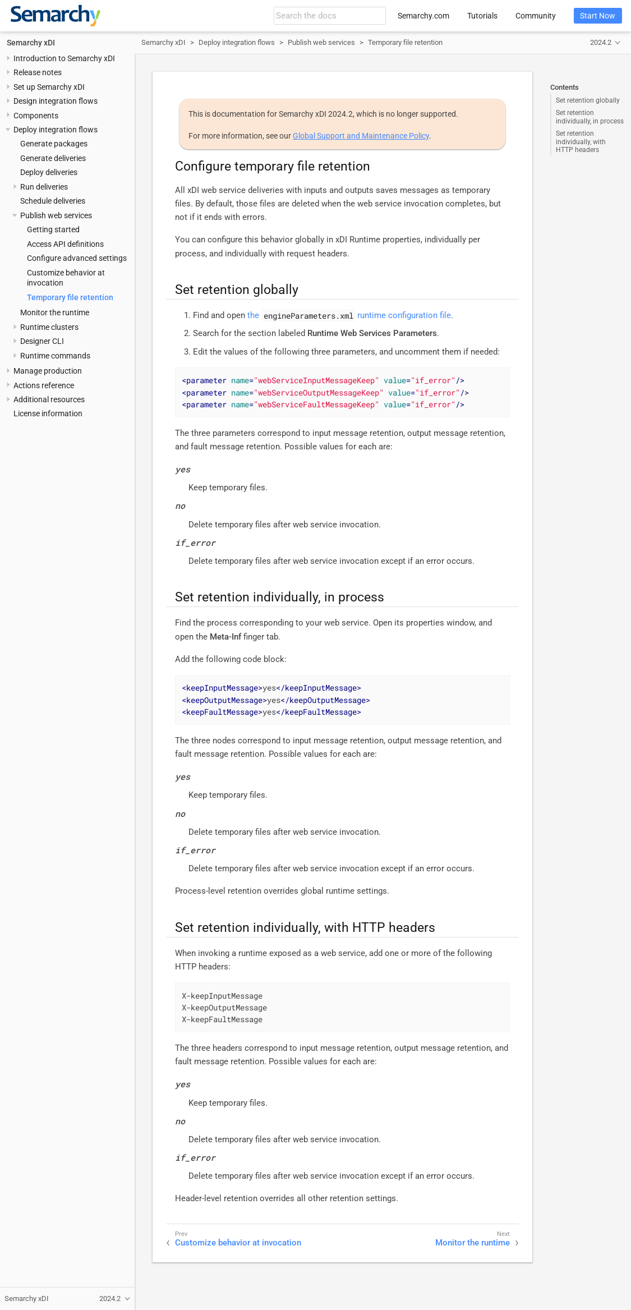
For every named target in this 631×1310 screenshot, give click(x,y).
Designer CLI (42, 341)
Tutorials (482, 15)
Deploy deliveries (48, 172)
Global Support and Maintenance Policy (361, 135)
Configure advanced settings (77, 258)
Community (535, 15)
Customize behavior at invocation (238, 1243)
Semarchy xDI (31, 42)
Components (35, 115)
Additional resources (49, 399)
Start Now (597, 15)
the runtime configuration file (349, 315)
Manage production (47, 370)
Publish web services (56, 215)
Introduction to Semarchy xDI (64, 58)
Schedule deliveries (52, 200)
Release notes (37, 72)
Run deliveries (44, 186)
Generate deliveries (53, 158)
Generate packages (53, 143)
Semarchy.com (423, 15)
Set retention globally (588, 100)
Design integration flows (55, 100)
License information (47, 413)
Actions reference (43, 385)
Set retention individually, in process (590, 117)
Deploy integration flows (55, 129)
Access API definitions (65, 244)
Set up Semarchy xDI (49, 86)
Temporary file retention (70, 297)
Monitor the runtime (54, 312)
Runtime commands (55, 355)
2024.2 (600, 42)
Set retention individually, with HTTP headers (581, 142)
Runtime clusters (49, 327)
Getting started (53, 229)
